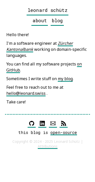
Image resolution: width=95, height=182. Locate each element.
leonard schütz (47, 10)
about (39, 20)
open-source (63, 132)
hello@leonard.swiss (26, 93)
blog (57, 20)
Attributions (48, 146)
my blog (65, 78)
